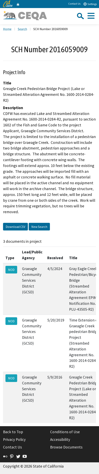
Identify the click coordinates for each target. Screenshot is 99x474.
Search (22, 29)
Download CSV (15, 227)
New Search (39, 227)
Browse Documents (66, 447)
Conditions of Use (65, 431)
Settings (90, 4)
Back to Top (13, 431)
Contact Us (74, 3)
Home (7, 29)
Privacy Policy (14, 439)
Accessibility (60, 439)
